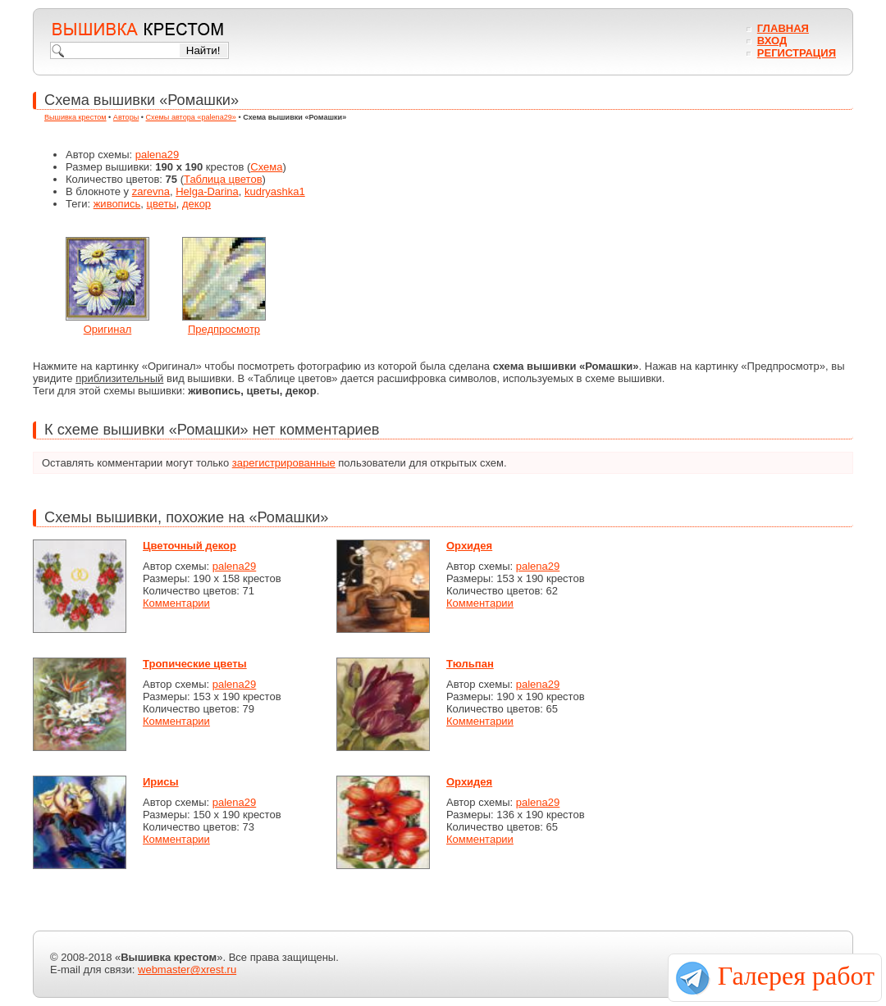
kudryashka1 (274, 191)
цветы (161, 204)
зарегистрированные (284, 463)
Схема (266, 167)
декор (196, 204)
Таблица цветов (223, 179)
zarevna (151, 191)
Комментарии (176, 603)
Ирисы (161, 782)
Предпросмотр (224, 329)
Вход (772, 40)
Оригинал (108, 329)
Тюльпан (470, 664)
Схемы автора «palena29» (191, 117)
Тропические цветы (195, 664)
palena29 (157, 154)
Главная (783, 28)
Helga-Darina (207, 191)
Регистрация (796, 53)
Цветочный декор (189, 545)
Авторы (126, 117)
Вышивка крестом (75, 117)
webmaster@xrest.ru (187, 969)
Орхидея (469, 545)
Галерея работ (796, 975)
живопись (117, 204)
